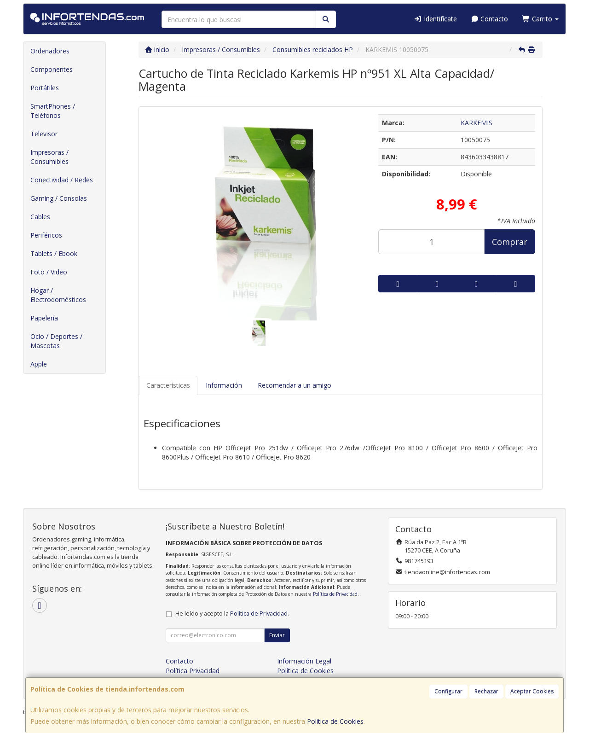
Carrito (540, 18)
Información (224, 385)
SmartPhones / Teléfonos (52, 111)
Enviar (277, 635)
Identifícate (435, 18)
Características (168, 385)
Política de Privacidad (335, 594)
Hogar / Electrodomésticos (58, 295)
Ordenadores (49, 51)
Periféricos (46, 235)
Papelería (44, 318)
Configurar (448, 691)
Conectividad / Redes (61, 179)
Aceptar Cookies (532, 691)
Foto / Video (48, 272)
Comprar (509, 241)
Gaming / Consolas (58, 198)
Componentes (51, 69)
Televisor (44, 133)
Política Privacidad (192, 670)
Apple (38, 364)
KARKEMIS (476, 122)
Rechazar (486, 691)
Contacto (489, 18)
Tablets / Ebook (53, 253)
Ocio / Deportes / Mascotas (56, 341)
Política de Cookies (335, 721)
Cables (40, 216)
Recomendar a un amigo (294, 385)
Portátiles (44, 87)
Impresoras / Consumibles (49, 157)
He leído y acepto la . (232, 613)
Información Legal (304, 661)
